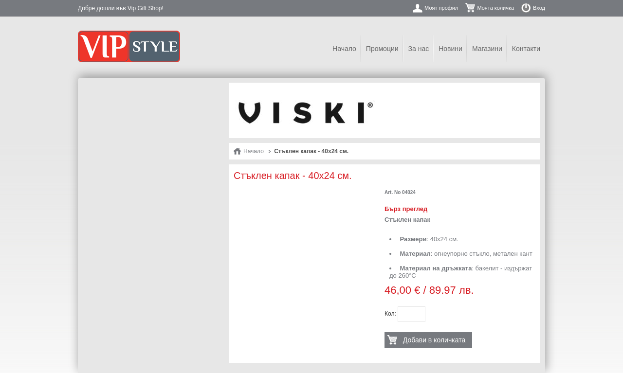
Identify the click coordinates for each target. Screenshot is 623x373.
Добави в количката (434, 340)
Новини (450, 49)
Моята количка (495, 8)
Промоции (382, 49)
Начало (344, 49)
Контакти (526, 49)
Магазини (487, 49)
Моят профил (441, 8)
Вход (539, 8)
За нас (418, 49)
